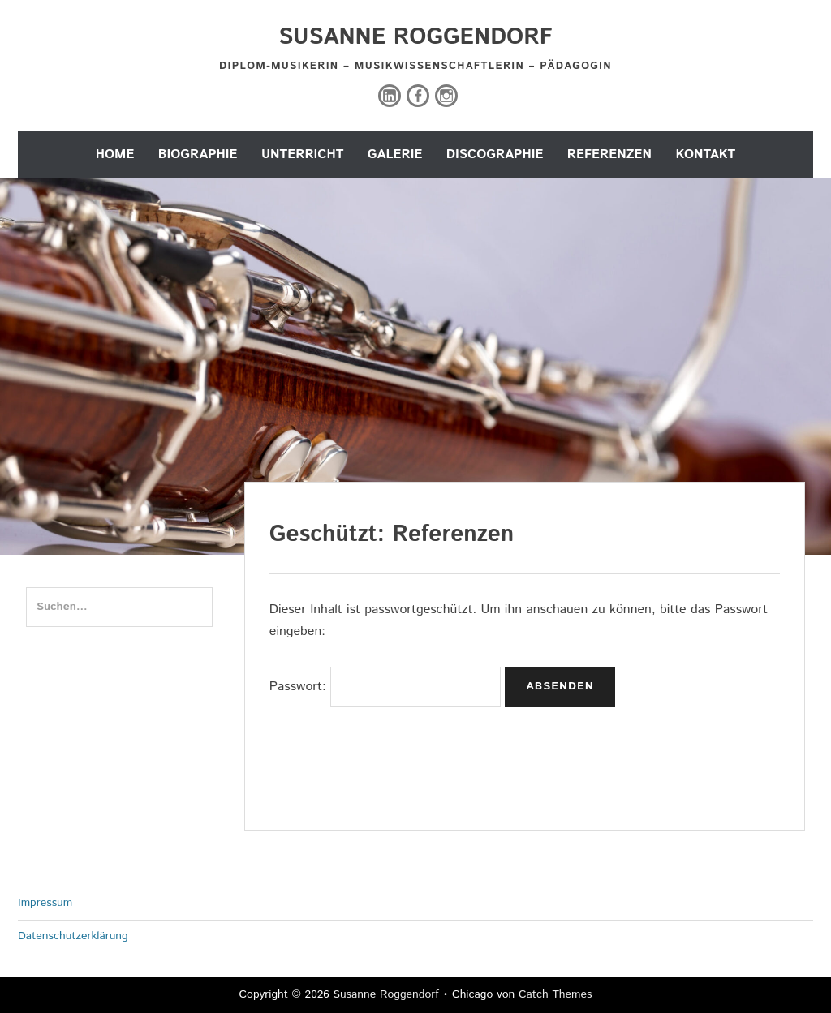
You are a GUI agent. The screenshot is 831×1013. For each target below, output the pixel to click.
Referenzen (609, 154)
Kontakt (705, 154)
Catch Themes (555, 994)
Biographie (198, 154)
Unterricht (302, 154)
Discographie (495, 154)
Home (115, 154)
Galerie (395, 154)
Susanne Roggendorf (415, 37)
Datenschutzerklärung (73, 936)
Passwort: (385, 686)
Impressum (45, 903)
